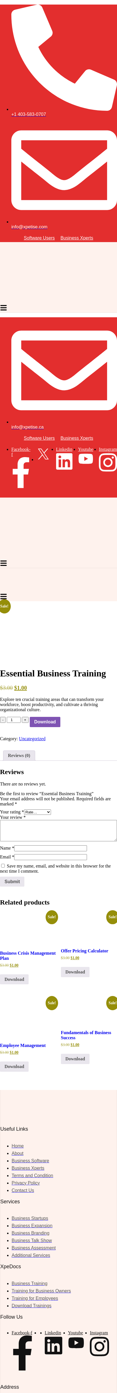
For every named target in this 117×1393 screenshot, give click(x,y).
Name (7, 848)
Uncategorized (32, 738)
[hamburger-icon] (3, 308)
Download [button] (14, 979)
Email (7, 856)
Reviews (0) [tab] (19, 755)
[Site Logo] (52, 301)
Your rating (12, 811)
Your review (13, 817)
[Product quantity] (13, 720)
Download (45, 721)
